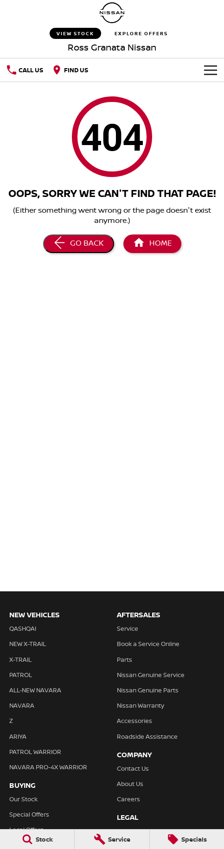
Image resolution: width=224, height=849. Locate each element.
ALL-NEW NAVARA (35, 690)
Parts (124, 659)
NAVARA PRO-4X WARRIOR (48, 767)
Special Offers (29, 814)
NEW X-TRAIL (27, 644)
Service (127, 628)
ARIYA (17, 736)
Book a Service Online (148, 644)
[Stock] (37, 839)
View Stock (75, 33)
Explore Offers (141, 33)
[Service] (112, 839)
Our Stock (23, 799)
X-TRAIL (20, 659)
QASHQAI (22, 628)
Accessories (134, 720)
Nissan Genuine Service (151, 675)
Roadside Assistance (147, 736)
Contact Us (133, 768)
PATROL (20, 675)
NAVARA (21, 705)
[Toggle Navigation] (210, 70)
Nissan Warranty (140, 705)
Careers (128, 799)
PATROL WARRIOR (35, 752)
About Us (130, 783)
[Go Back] (78, 243)
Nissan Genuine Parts (148, 690)
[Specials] (187, 839)
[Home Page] (112, 12)
